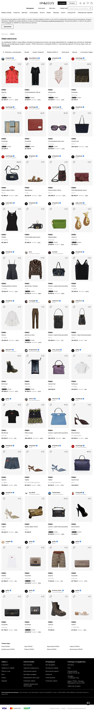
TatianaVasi (56, 492)
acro (30, 252)
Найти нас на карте (74, 686)
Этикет (3, 677)
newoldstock (33, 58)
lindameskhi (33, 350)
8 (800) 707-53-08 (73, 673)
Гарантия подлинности (31, 668)
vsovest (54, 252)
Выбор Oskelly (6, 12)
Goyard (41, 692)
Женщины (30, 8)
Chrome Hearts (23, 692)
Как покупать (28, 665)
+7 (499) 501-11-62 (73, 678)
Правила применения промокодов (31, 685)
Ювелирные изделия (85, 12)
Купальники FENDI (8, 649)
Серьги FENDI (75, 646)
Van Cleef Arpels (33, 692)
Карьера (4, 681)
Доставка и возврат (30, 674)
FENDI (3, 90)
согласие (8, 23)
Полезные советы (29, 681)
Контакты (71, 665)
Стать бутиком (50, 677)
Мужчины (41, 8)
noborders (9, 203)
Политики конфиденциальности (52, 21)
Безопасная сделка (30, 671)
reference (55, 301)
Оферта (63, 708)
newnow (55, 399)
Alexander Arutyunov (82, 692)
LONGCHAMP (61, 692)
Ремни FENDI (51, 649)
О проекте (4, 665)
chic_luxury (56, 350)
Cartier (55, 692)
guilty (77, 350)
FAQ (69, 668)
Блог (3, 674)
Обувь (49, 12)
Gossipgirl (32, 301)
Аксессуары (34, 12)
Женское (4, 34)
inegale (8, 541)
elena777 (9, 350)
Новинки (16, 12)
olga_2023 (79, 203)
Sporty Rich (4, 694)
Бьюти (42, 12)
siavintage (79, 58)
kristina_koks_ (57, 590)
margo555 (78, 492)
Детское (52, 8)
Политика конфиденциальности (76, 708)
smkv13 (31, 399)
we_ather (32, 492)
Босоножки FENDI (76, 649)
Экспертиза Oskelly (52, 668)
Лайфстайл (63, 8)
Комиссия (49, 674)
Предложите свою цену (31, 677)
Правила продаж (55, 708)
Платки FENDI (29, 649)
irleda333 (9, 58)
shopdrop (55, 58)
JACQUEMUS (48, 692)
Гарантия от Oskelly (7, 668)
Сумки (63, 12)
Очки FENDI (5, 646)
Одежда (56, 12)
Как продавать (50, 665)
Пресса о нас (5, 671)
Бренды (24, 12)
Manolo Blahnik (71, 692)
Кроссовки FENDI (53, 646)
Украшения (71, 12)
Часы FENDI (28, 646)
